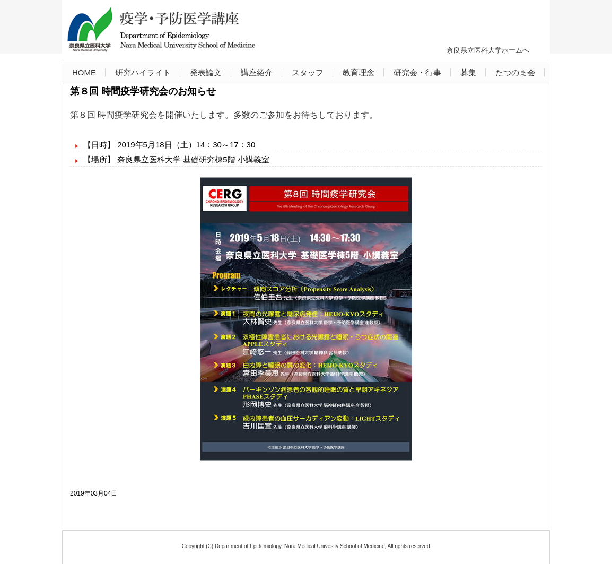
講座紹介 (257, 72)
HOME (84, 72)
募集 (468, 72)
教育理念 (358, 72)
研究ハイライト (143, 72)
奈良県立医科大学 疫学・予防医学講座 (164, 29)
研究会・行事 (417, 72)
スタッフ (308, 72)
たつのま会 (515, 72)
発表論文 (206, 72)
